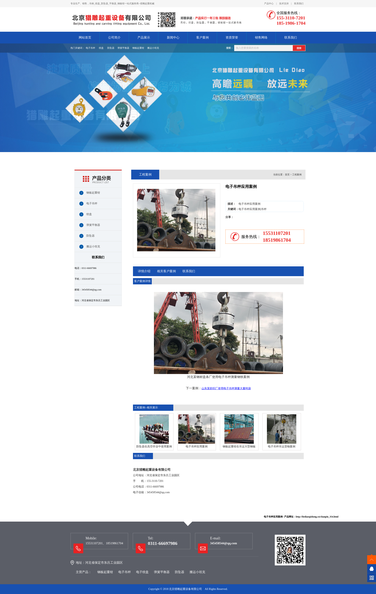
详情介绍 (144, 271)
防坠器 (110, 48)
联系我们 (299, 3)
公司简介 (114, 37)
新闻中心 (173, 37)
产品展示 (143, 37)
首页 (287, 174)
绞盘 (101, 48)
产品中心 (269, 3)
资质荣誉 (232, 37)
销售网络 (261, 37)
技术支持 (284, 3)
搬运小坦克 (153, 48)
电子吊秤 (90, 48)
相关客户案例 (166, 271)
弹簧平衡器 (123, 48)
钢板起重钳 (138, 48)
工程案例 (297, 174)
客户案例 (202, 37)
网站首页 (85, 37)
